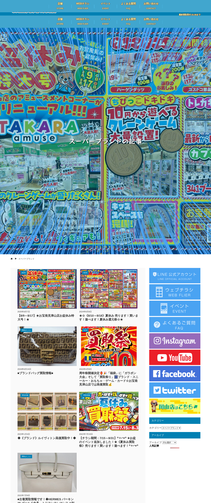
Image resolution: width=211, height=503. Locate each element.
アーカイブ (155, 442)
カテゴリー (155, 427)
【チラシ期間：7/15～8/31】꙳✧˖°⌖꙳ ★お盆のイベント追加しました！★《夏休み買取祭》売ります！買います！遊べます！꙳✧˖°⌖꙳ (108, 441)
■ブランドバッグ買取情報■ (35, 373)
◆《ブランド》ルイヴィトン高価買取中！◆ (47, 438)
